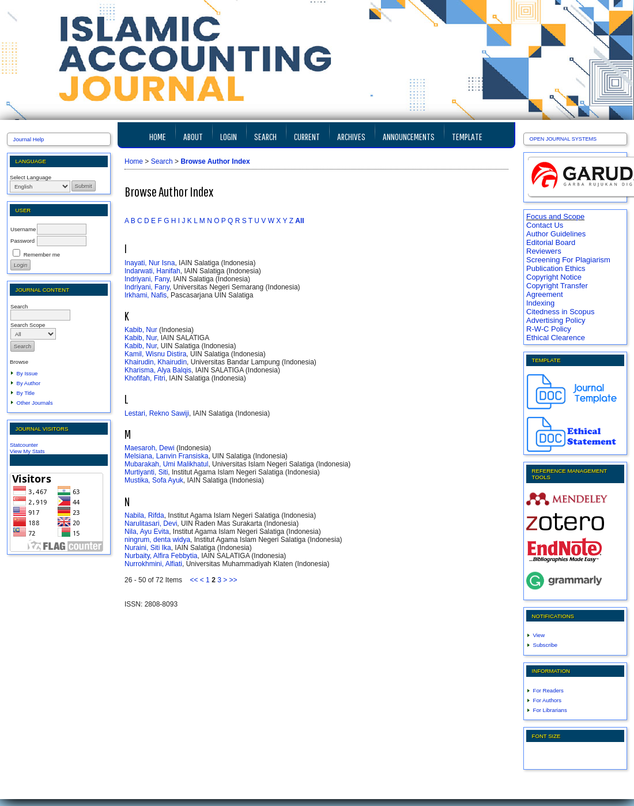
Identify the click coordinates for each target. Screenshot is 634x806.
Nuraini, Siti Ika (147, 548)
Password (22, 241)
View (539, 635)
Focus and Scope (555, 216)
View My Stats (27, 451)
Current (307, 136)
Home (157, 136)
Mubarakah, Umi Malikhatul (166, 464)
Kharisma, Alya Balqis (157, 370)
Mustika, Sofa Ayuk (153, 480)
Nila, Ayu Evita (146, 532)
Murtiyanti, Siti (146, 472)
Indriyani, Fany (146, 279)
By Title (26, 393)
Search (265, 136)
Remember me (42, 254)
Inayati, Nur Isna (149, 263)
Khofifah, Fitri (144, 378)
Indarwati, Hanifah (152, 271)
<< (194, 580)
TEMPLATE (467, 136)
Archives (351, 136)
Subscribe (545, 645)
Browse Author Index (215, 161)
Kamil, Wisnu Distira (155, 354)
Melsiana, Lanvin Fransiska (166, 456)
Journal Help (28, 139)
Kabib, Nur (140, 330)
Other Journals (35, 403)
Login (228, 136)
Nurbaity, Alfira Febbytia (161, 556)
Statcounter (24, 445)
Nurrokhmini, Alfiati (153, 564)
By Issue (27, 373)
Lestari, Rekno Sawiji (156, 413)
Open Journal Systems (563, 139)
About (193, 136)
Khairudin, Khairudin (155, 362)
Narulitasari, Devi (150, 523)
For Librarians (550, 710)
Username (23, 229)
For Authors (547, 700)
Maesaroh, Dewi (149, 448)
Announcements (409, 136)
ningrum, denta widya (157, 540)
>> (233, 580)
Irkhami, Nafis (145, 295)
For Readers (548, 690)
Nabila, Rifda (144, 515)
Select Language (30, 177)
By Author (29, 383)
